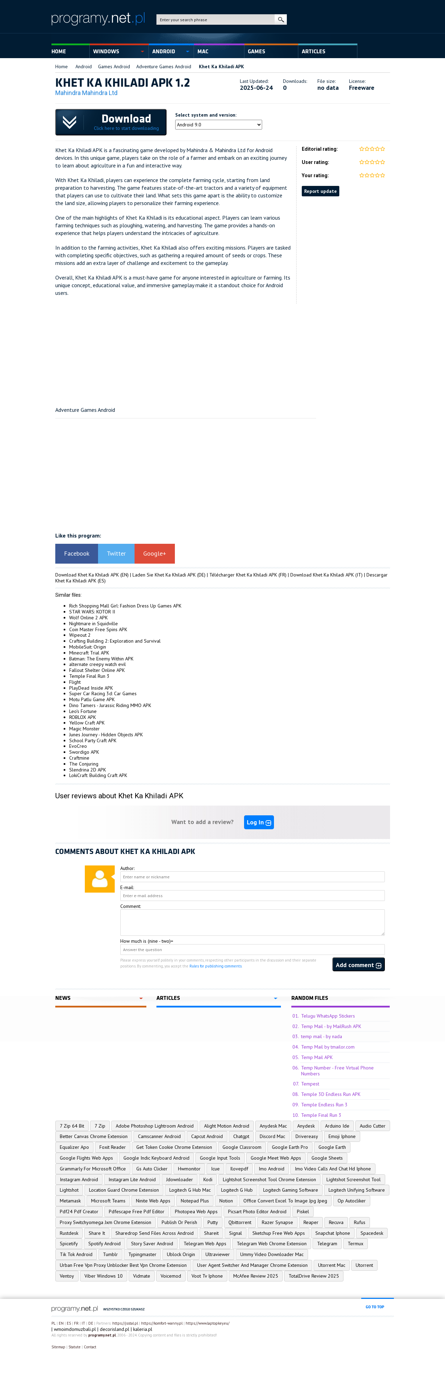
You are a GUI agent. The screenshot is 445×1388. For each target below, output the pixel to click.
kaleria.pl (142, 1329)
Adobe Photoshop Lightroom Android (155, 1126)
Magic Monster (84, 729)
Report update (320, 191)
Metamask (70, 1201)
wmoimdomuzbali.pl (75, 1329)
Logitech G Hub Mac (190, 1190)
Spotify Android (104, 1243)
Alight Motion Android (226, 1126)
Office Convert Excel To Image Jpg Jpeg (285, 1201)
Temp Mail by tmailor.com (328, 1047)
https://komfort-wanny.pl (162, 1323)
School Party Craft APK (92, 740)
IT (83, 1323)
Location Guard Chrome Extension (124, 1190)
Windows (106, 51)
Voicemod (171, 1276)
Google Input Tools (220, 1158)
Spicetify (69, 1243)
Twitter (116, 553)
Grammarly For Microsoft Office (93, 1169)
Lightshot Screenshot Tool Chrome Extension (269, 1179)
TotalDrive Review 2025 (314, 1276)
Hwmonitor (189, 1169)
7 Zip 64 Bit (72, 1126)
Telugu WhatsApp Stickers (328, 1016)
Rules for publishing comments (215, 966)
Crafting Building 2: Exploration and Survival (115, 641)
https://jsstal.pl (125, 1323)
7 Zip (100, 1126)
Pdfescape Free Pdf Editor (136, 1211)
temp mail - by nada (321, 1036)
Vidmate (141, 1276)
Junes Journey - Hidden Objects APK (106, 734)
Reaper (311, 1222)
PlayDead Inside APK (91, 688)
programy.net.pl (102, 1335)
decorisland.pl (114, 1329)
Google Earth (332, 1147)
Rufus (359, 1222)
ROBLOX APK (82, 717)
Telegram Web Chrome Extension (272, 1243)
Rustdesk (69, 1233)
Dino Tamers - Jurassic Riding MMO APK (110, 705)
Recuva (336, 1222)
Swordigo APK (84, 752)
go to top (375, 1306)
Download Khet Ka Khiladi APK (87, 575)
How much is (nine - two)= (146, 941)
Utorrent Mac (331, 1265)
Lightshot (69, 1190)
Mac (202, 51)
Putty (213, 1222)
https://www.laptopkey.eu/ (207, 1323)
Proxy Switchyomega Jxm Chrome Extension (105, 1222)
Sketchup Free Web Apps (278, 1233)
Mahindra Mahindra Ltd (86, 92)
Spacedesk (372, 1233)
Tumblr (110, 1254)
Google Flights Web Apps (86, 1158)
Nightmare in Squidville (93, 623)
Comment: (130, 906)
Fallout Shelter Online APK (97, 670)
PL (53, 1323)
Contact (90, 1346)
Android (163, 51)
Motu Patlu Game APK (92, 699)
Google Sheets (327, 1158)
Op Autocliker (352, 1201)
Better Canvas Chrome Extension (94, 1136)
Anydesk (306, 1126)
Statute (74, 1346)
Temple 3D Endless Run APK (331, 1094)
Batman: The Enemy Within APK (101, 659)
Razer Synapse (277, 1222)
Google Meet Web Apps (276, 1158)
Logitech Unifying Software (357, 1190)
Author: (127, 868)
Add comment (358, 965)
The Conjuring (83, 764)
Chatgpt (241, 1136)
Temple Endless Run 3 (324, 1104)
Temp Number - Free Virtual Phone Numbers (337, 1071)
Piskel (303, 1211)
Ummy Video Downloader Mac (272, 1254)
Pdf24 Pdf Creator (79, 1211)
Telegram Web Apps (205, 1243)
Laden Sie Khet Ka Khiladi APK (164, 575)
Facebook (76, 553)
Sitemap (58, 1346)
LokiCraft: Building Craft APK (98, 775)
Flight (75, 682)
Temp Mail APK (317, 1057)
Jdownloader (179, 1179)
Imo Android (271, 1169)
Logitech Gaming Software (290, 1190)
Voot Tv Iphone (207, 1276)
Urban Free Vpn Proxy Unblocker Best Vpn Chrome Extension (123, 1265)
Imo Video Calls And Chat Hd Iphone (333, 1169)
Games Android (114, 66)
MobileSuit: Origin (87, 647)
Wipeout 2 (80, 635)
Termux (355, 1243)
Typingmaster (142, 1254)
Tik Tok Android (76, 1254)
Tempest (310, 1084)
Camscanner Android (159, 1136)
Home (58, 51)
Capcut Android (207, 1136)
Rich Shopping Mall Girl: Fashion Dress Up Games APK (125, 606)
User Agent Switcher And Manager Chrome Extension (252, 1265)
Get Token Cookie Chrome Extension (174, 1147)
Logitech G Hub (237, 1190)
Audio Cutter (373, 1126)
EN (61, 1323)
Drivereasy (307, 1136)
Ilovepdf (239, 1169)
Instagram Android (79, 1179)
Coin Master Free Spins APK (98, 629)
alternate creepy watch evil (97, 664)
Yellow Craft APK (87, 723)
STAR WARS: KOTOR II (92, 612)
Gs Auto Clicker (152, 1169)
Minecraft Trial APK (89, 653)
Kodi (207, 1179)
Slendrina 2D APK (87, 770)
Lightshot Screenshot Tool (353, 1179)
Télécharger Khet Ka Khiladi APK (243, 575)
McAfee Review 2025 (255, 1276)
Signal (235, 1233)
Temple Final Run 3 (89, 676)
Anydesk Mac (273, 1126)
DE (90, 1323)
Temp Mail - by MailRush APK (331, 1026)
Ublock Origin (181, 1254)
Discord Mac (272, 1136)
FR (76, 1323)
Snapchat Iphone (332, 1233)
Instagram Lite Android (132, 1179)
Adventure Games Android (163, 66)
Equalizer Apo (74, 1147)
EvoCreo (78, 746)
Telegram (327, 1243)
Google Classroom (241, 1147)
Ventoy (67, 1276)
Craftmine (79, 758)
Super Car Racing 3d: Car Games (103, 693)
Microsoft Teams (108, 1201)
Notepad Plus (195, 1201)
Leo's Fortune (83, 711)
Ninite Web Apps (153, 1201)
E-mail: (127, 887)
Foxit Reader (112, 1147)
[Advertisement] (222, 352)
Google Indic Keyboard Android (156, 1158)
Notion (226, 1201)
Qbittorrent (239, 1222)
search (281, 19)
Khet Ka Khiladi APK (221, 66)
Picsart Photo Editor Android (257, 1211)
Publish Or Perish (179, 1222)
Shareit (211, 1233)
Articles (313, 51)
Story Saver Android (152, 1243)
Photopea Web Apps (196, 1211)
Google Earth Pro (290, 1147)
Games (256, 51)
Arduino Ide (337, 1126)
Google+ (154, 553)
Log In (259, 822)
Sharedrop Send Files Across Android (154, 1233)
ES (69, 1323)
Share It (97, 1233)
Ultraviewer (217, 1254)
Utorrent (364, 1265)
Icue (215, 1169)
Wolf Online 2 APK (88, 617)
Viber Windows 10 (103, 1276)
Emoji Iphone (342, 1136)
